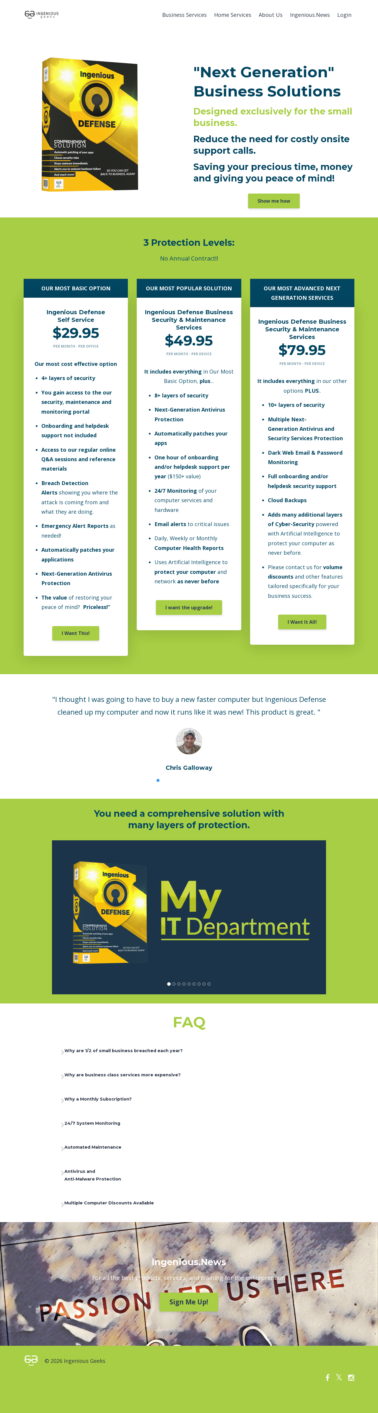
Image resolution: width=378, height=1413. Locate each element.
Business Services (184, 14)
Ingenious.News (310, 14)
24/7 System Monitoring (107, 1130)
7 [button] (211, 780)
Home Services (232, 14)
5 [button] (193, 780)
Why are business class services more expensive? (143, 1078)
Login (344, 14)
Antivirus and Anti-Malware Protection (107, 1187)
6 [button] (202, 780)
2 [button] (166, 780)
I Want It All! (302, 622)
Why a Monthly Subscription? (114, 1104)
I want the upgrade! (189, 607)
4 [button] (184, 780)
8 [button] (220, 780)
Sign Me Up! (189, 1317)
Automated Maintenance (108, 1156)
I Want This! (76, 633)
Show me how (274, 201)
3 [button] (175, 780)
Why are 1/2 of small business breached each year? (144, 1052)
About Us (271, 14)
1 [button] (158, 780)
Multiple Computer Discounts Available (127, 1218)
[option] (189, 727)
